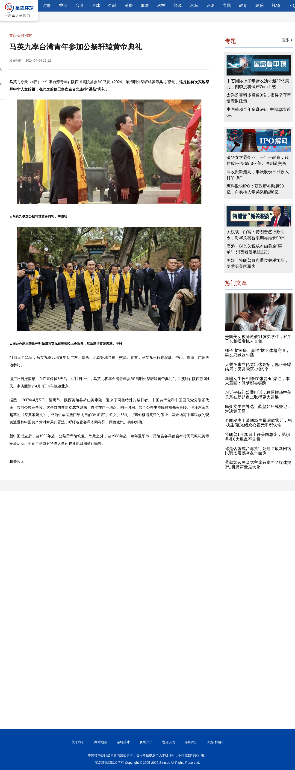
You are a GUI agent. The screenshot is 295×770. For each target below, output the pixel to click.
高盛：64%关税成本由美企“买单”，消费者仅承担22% (254, 249)
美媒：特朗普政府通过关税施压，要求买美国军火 (258, 263)
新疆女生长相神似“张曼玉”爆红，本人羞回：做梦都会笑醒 (257, 381)
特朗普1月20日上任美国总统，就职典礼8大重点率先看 (257, 436)
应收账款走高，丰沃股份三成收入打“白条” (258, 174)
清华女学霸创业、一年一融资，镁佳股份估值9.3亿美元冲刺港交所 (258, 160)
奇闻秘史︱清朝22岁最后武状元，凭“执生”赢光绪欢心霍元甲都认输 (258, 422)
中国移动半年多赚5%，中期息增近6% (259, 112)
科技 (161, 5)
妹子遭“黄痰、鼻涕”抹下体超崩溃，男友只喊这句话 (257, 352)
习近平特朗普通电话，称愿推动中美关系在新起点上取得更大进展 (258, 394)
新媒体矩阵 (215, 742)
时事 (47, 5)
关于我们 (78, 742)
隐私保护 (191, 742)
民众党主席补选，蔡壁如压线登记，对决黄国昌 (258, 409)
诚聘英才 (123, 742)
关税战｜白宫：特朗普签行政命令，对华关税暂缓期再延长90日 (256, 234)
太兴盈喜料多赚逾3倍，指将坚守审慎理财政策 (259, 98)
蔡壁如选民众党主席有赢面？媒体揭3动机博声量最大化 (258, 464)
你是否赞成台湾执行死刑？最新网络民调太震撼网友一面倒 (258, 451)
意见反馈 (168, 742)
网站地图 (100, 742)
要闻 (29, 35)
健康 (145, 5)
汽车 (194, 5)
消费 (128, 5)
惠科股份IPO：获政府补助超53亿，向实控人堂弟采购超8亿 (255, 189)
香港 (63, 5)
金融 (112, 5)
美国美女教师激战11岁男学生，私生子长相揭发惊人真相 (258, 339)
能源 (178, 5)
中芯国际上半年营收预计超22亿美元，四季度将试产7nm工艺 (258, 84)
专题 (227, 5)
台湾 (79, 5)
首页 (12, 35)
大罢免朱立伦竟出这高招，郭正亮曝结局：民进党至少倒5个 (258, 366)
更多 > (287, 40)
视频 (276, 5)
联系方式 (145, 742)
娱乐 (259, 5)
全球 (96, 5)
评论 (210, 5)
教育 (243, 5)
